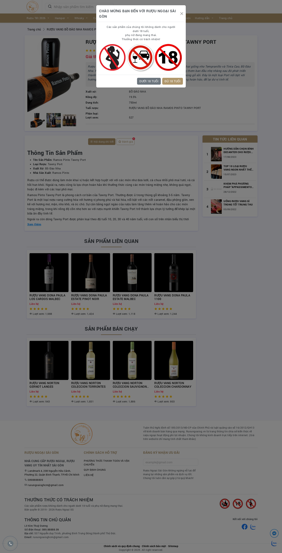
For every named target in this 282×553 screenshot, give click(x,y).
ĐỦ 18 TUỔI (173, 81)
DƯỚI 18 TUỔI (148, 81)
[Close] (181, 13)
